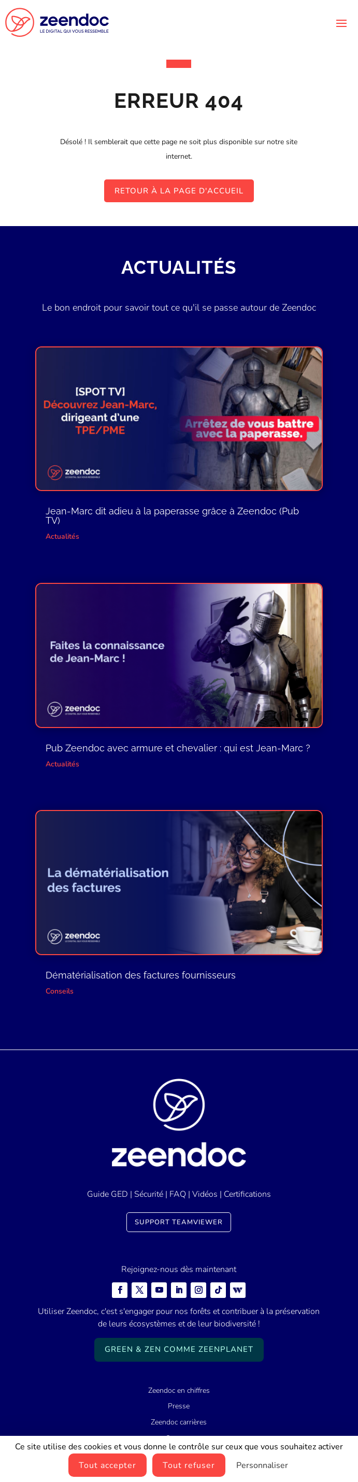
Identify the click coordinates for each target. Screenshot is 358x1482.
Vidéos (205, 1194)
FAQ (177, 1194)
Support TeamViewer (179, 1222)
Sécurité (148, 1194)
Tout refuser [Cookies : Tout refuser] (189, 1465)
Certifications (247, 1194)
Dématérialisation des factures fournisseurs (141, 975)
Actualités (62, 536)
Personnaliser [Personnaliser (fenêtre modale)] (262, 1465)
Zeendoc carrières (179, 1422)
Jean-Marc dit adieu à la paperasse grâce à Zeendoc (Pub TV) (172, 516)
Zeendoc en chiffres (179, 1390)
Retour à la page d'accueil (179, 191)
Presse (179, 1406)
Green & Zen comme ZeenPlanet (179, 1349)
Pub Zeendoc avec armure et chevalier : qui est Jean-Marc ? (178, 748)
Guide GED (107, 1194)
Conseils (60, 991)
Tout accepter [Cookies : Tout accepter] (107, 1465)
